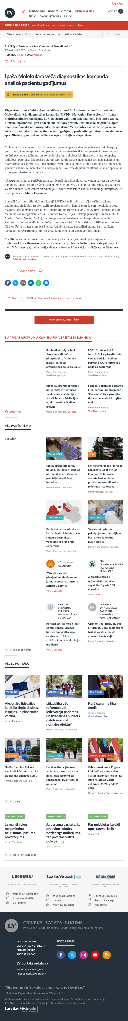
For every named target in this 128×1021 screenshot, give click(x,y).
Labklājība (70, 789)
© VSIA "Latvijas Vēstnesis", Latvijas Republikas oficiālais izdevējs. (46, 1003)
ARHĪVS (68, 16)
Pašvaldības (71, 730)
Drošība (27, 781)
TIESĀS (32, 16)
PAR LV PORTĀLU (26, 942)
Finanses (17, 721)
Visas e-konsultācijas (23, 854)
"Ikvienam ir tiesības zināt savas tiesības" (44, 987)
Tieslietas (17, 842)
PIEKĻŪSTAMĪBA (26, 950)
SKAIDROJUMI (37, 11)
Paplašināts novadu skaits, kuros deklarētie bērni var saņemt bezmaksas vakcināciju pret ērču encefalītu (63, 537)
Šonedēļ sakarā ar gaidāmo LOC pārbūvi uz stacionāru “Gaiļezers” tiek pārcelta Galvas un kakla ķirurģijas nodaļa (105, 394)
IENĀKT (118, 4)
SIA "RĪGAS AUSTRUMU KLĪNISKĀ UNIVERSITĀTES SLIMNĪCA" (48, 337)
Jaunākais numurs (105, 896)
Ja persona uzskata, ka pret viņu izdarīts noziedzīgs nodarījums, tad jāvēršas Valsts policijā (63, 833)
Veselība (37, 55)
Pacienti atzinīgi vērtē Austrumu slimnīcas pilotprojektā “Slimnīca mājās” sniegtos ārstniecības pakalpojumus (63, 358)
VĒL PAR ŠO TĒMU (18, 425)
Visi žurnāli (101, 904)
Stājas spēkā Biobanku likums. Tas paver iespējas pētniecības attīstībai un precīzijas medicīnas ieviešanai (63, 474)
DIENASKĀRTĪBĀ (84, 11)
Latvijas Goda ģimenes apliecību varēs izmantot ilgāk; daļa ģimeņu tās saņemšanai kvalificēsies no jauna (62, 775)
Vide (97, 834)
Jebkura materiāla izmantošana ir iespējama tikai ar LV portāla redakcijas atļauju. (55, 999)
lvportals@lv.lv (36, 970)
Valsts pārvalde (114, 793)
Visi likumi (19, 902)
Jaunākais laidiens (64, 896)
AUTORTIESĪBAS (26, 954)
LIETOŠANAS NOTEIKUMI (31, 946)
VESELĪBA (10, 439)
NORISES (53, 11)
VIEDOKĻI (66, 11)
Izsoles (57, 900)
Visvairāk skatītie (23, 898)
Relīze (20, 55)
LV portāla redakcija (32, 963)
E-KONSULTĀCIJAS (50, 16)
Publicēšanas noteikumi (25, 259)
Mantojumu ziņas (63, 904)
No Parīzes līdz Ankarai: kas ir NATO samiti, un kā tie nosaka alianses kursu (21, 771)
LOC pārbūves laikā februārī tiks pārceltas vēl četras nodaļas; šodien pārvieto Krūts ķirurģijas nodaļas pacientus (105, 358)
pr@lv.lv (42, 974)
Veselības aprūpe (55, 375)
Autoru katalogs (104, 900)
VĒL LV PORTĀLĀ (17, 663)
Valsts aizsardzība (97, 716)
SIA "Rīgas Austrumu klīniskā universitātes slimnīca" (38, 46)
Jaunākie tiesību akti (25, 894)
